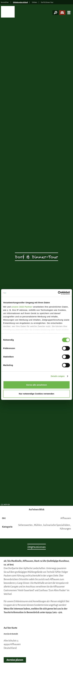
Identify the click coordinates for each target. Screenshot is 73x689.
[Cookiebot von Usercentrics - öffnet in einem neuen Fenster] (58, 293)
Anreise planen (14, 660)
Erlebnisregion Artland (20, 2)
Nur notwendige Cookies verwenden (36, 394)
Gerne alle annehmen (36, 385)
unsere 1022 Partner (21, 307)
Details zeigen (58, 376)
